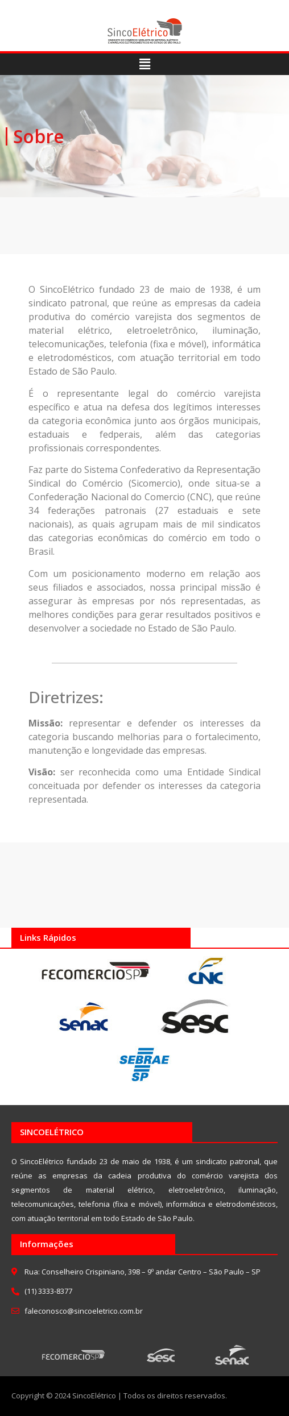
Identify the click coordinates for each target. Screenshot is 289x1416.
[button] (144, 64)
